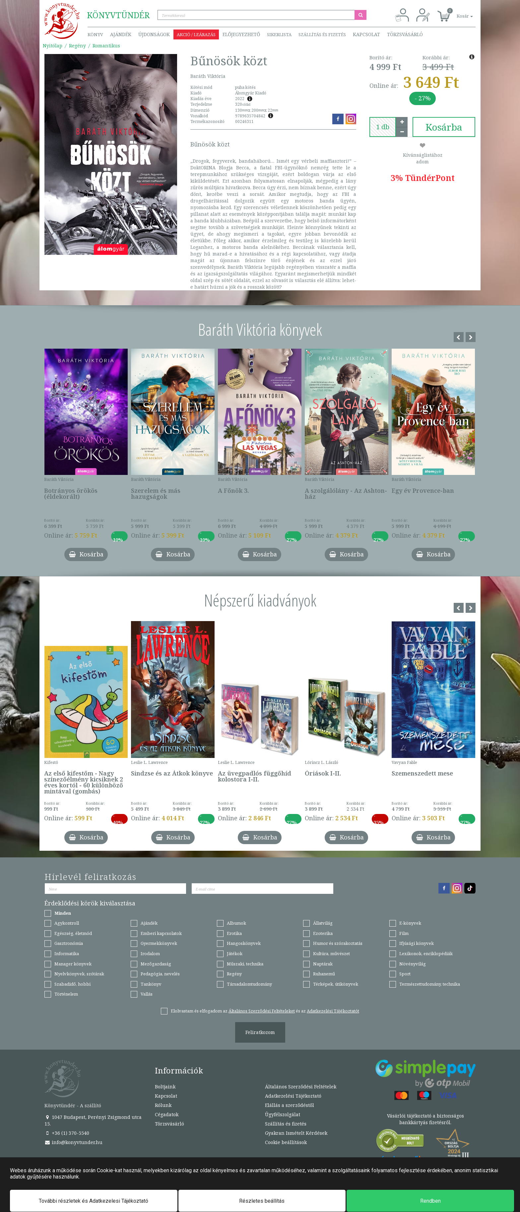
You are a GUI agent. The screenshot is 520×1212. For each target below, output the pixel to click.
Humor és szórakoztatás (337, 943)
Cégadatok (166, 1114)
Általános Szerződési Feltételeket (261, 1011)
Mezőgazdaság (156, 964)
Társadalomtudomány (249, 984)
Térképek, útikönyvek (335, 984)
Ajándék (120, 34)
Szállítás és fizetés (322, 34)
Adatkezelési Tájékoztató (293, 1096)
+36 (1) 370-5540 (66, 1133)
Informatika (66, 953)
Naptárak (323, 964)
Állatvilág (323, 923)
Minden (62, 913)
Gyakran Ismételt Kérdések (296, 1133)
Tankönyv (151, 984)
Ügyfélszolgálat (282, 1114)
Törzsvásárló (405, 34)
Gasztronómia (68, 943)
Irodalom (150, 953)
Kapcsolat (366, 34)
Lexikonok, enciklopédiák (426, 953)
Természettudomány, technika (429, 984)
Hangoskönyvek (244, 943)
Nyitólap (52, 45)
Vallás (147, 994)
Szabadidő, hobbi (72, 984)
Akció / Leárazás (196, 34)
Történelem (66, 994)
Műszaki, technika (245, 964)
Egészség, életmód (73, 933)
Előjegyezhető (241, 34)
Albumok (236, 923)
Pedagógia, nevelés (160, 974)
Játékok (234, 953)
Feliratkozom (260, 1032)
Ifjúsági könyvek (416, 943)
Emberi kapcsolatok (161, 933)
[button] (457, 12)
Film (404, 933)
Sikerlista (279, 34)
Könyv (95, 34)
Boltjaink (165, 1086)
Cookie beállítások (286, 1142)
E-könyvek (410, 923)
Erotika (234, 933)
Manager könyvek (73, 964)
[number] (382, 127)
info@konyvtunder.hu (73, 1142)
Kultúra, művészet (331, 953)
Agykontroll (66, 923)
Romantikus (106, 45)
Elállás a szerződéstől (289, 1105)
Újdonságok (154, 34)
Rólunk (163, 1105)
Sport (405, 974)
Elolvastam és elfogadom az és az (265, 1011)
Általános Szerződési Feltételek (300, 1086)
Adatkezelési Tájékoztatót (333, 1011)
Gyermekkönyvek (159, 943)
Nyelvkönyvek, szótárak (79, 974)
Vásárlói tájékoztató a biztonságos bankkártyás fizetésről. (425, 1119)
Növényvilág (412, 964)
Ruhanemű (324, 974)
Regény (77, 45)
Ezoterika (323, 933)
